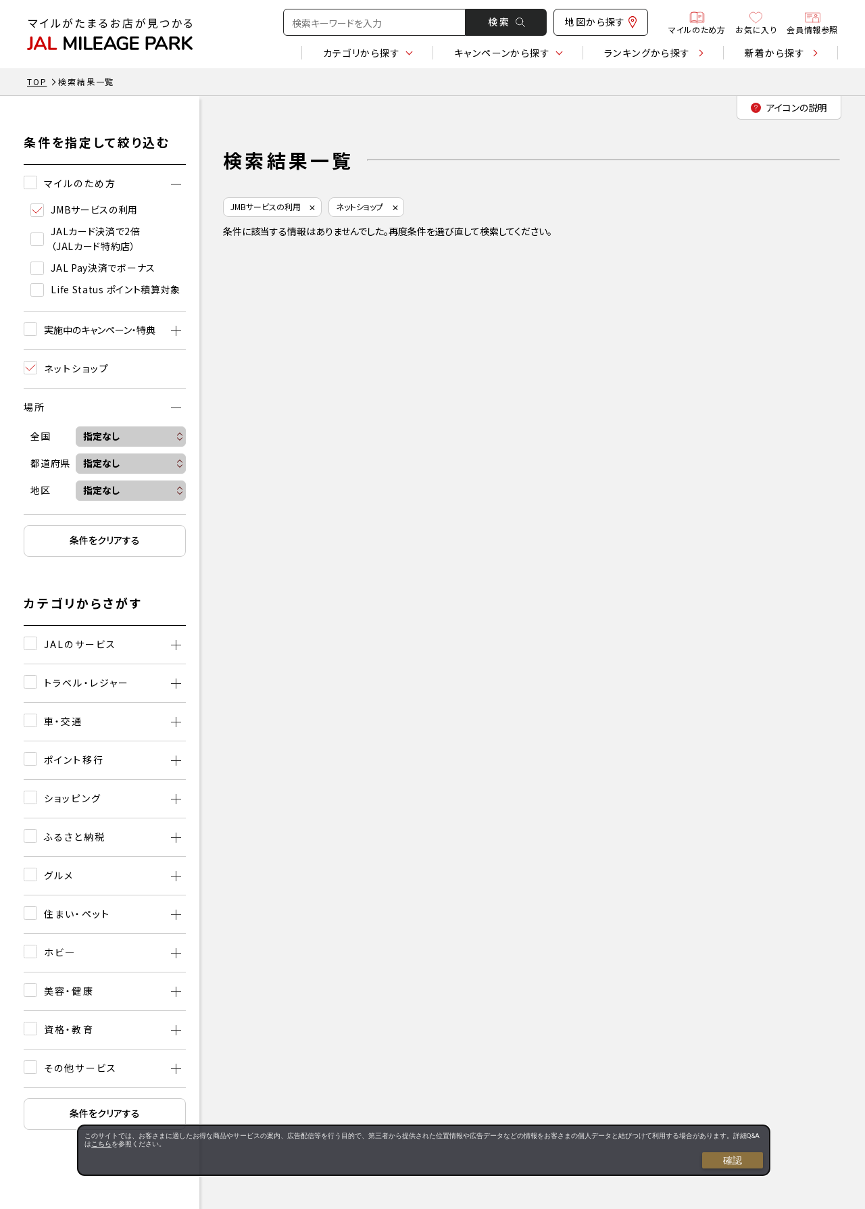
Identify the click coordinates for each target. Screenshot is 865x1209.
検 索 (506, 21)
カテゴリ (361, 52)
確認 (732, 1160)
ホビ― (60, 952)
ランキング (647, 52)
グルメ (59, 875)
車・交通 (63, 721)
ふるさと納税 (74, 836)
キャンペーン (502, 52)
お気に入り (755, 22)
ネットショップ (359, 206)
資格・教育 (69, 1029)
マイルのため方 (696, 22)
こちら (101, 1144)
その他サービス (80, 1068)
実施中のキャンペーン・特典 (99, 330)
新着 (775, 52)
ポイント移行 (74, 759)
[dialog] (424, 1150)
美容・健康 (69, 990)
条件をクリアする (105, 540)
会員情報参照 (812, 22)
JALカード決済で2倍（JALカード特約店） (85, 238)
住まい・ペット (77, 913)
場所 (34, 407)
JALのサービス (80, 644)
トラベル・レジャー (86, 682)
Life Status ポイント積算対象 (105, 289)
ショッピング (72, 798)
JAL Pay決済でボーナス (92, 268)
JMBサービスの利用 (84, 210)
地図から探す (600, 21)
